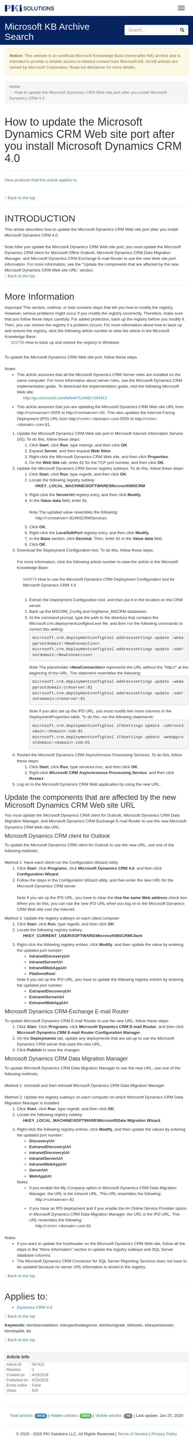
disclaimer (96, 67)
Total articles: (22, 1415)
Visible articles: (109, 1415)
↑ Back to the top (20, 197)
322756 (18, 342)
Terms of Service (133, 1434)
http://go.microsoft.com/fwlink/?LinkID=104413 (65, 398)
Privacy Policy (164, 1434)
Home (14, 86)
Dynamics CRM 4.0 (34, 1307)
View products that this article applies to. (41, 180)
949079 (30, 579)
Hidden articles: (64, 1415)
